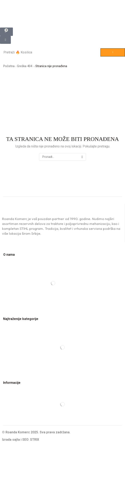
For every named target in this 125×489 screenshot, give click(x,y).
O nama (9, 255)
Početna (9, 66)
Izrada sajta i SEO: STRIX (20, 439)
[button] (6, 32)
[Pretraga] (112, 52)
